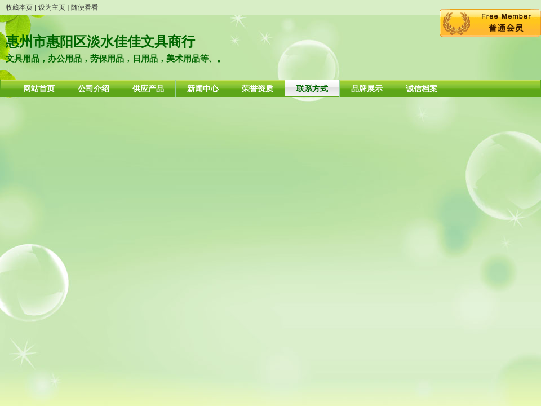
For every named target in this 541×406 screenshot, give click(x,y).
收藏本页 (19, 7)
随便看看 (84, 7)
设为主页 (51, 7)
